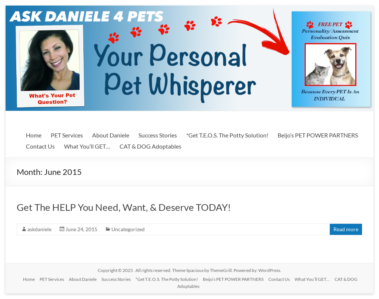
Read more (345, 229)
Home (33, 135)
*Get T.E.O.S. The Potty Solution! (227, 135)
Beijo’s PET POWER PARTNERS (318, 135)
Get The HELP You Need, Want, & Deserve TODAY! (124, 207)
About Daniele (110, 135)
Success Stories (157, 135)
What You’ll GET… (87, 146)
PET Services (67, 135)
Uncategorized (128, 229)
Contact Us (40, 146)
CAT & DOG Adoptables (150, 146)
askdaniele (39, 229)
